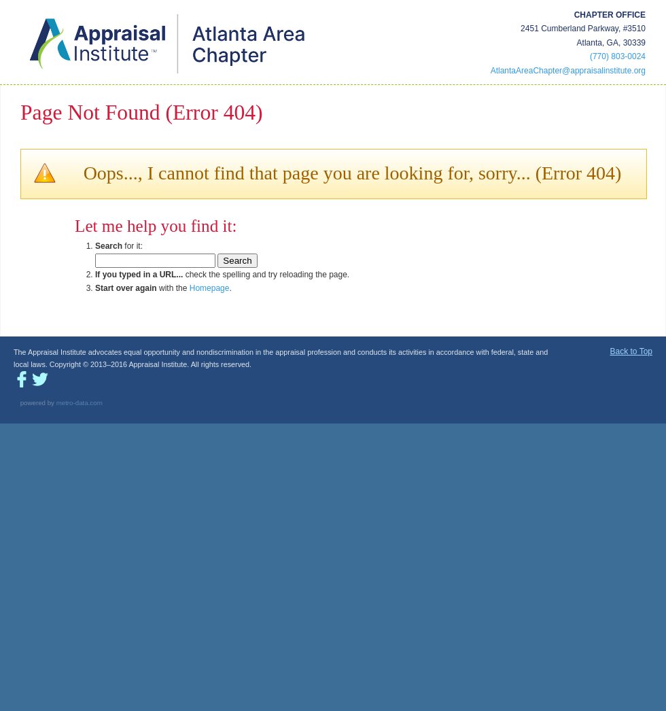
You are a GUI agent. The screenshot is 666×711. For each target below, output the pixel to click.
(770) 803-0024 (618, 56)
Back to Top (631, 351)
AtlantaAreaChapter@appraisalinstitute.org (568, 70)
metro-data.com (79, 402)
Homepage (210, 288)
